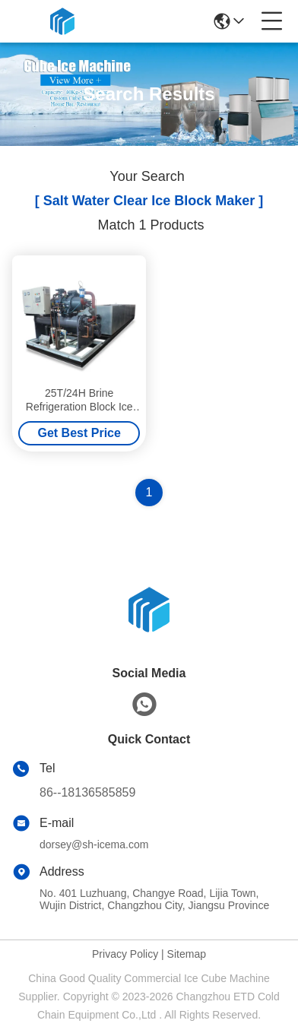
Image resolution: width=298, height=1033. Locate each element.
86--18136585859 (87, 792)
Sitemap (186, 954)
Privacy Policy (125, 954)
